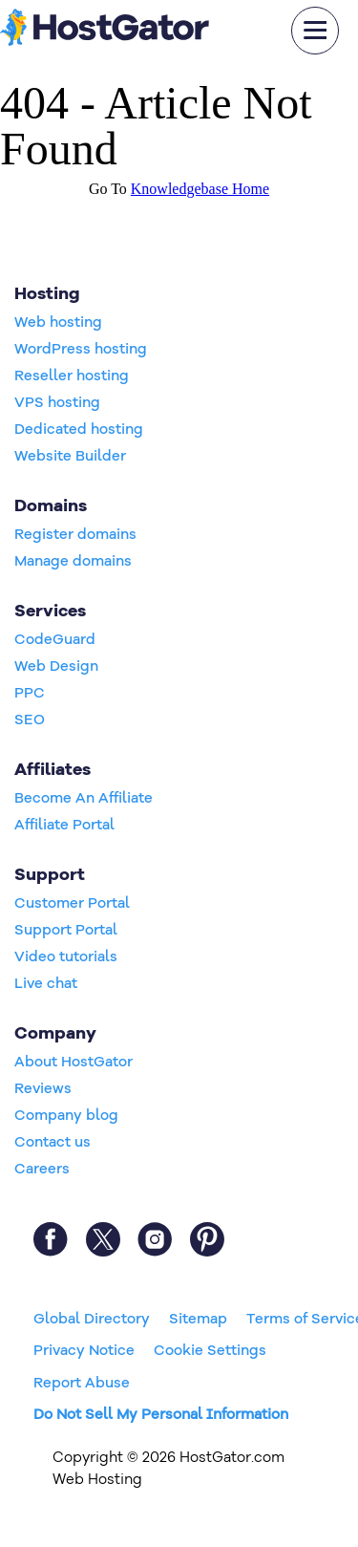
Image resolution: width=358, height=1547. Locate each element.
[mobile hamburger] (315, 30)
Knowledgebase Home (200, 189)
